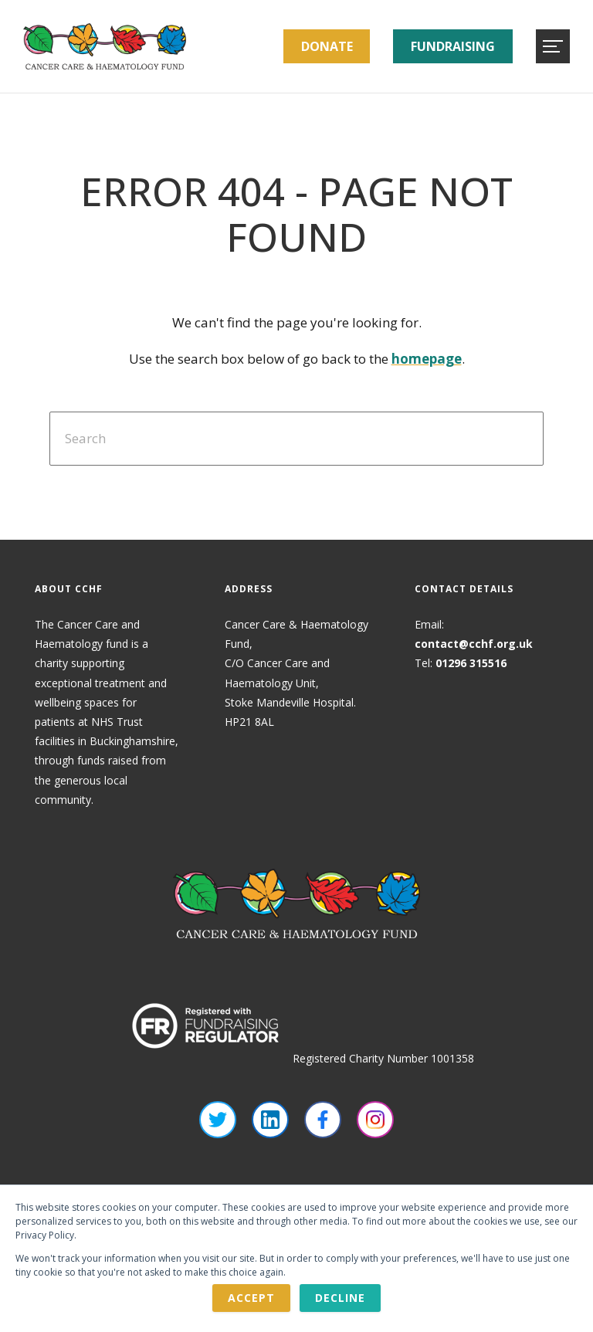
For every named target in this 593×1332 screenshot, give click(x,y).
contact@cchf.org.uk (474, 643)
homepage (426, 359)
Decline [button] (340, 1297)
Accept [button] (251, 1297)
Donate (327, 46)
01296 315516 (471, 663)
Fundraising (453, 46)
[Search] (296, 439)
